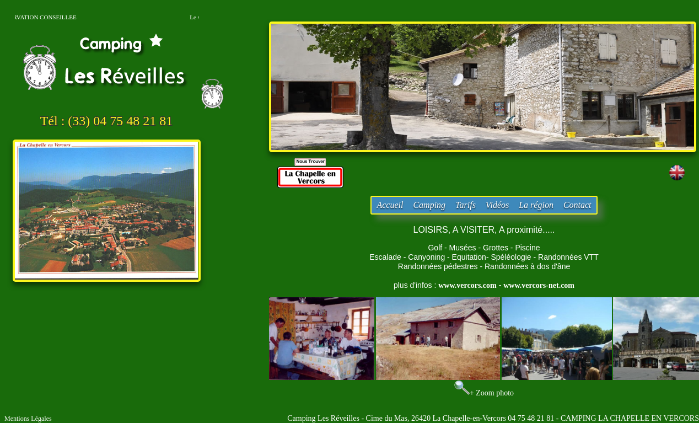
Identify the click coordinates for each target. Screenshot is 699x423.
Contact (577, 205)
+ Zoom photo (492, 393)
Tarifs (465, 205)
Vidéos (497, 205)
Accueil (390, 205)
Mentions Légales (28, 418)
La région (536, 205)
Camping (429, 205)
